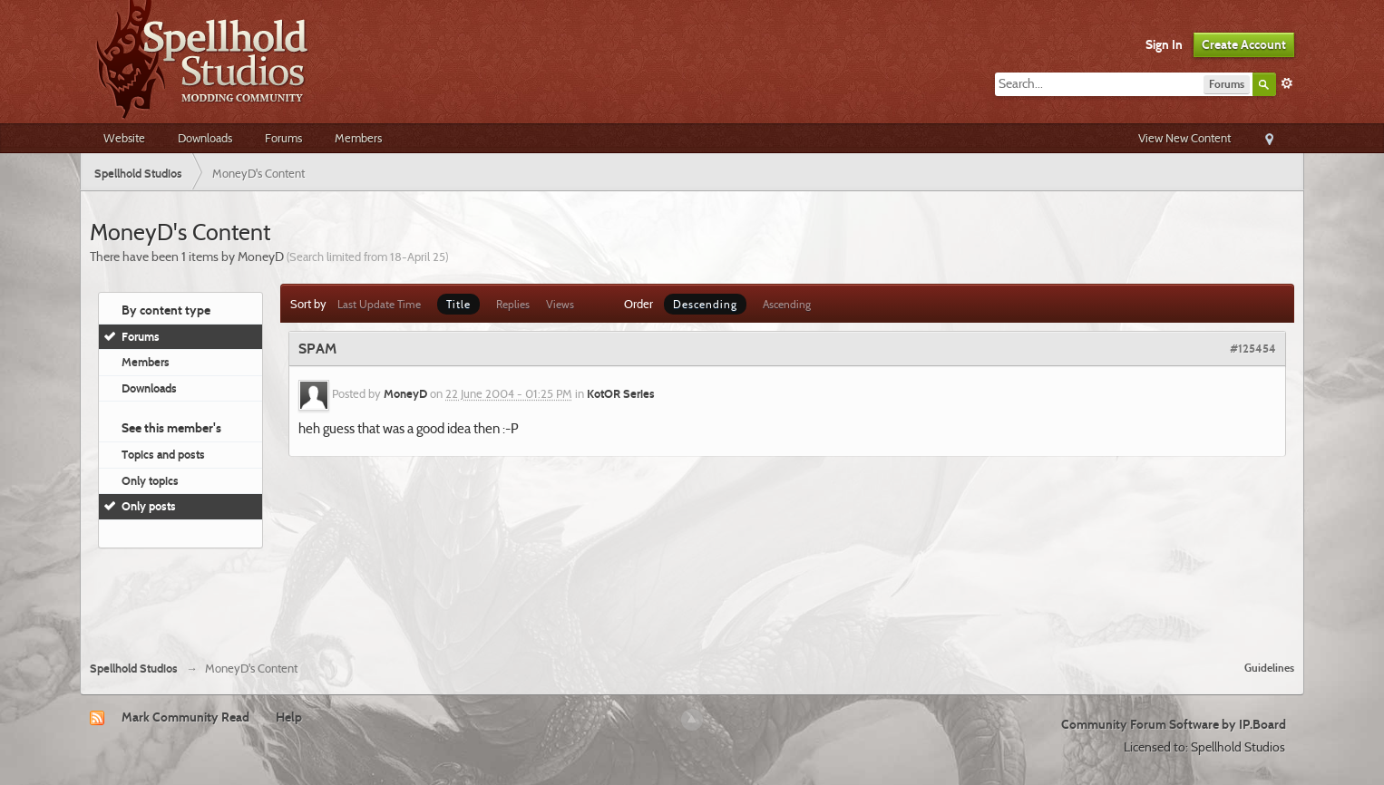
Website (124, 138)
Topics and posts (163, 454)
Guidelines (1269, 667)
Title (458, 304)
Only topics (150, 480)
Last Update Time (379, 304)
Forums (283, 138)
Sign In (1164, 44)
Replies (513, 304)
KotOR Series (621, 394)
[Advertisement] (692, 597)
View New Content (1184, 138)
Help (289, 717)
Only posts (149, 506)
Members (358, 138)
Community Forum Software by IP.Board (1173, 724)
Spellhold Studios (134, 668)
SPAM (317, 348)
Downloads (205, 138)
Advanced (1287, 83)
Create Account (1244, 44)
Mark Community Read (185, 717)
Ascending (787, 304)
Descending (705, 304)
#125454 (1253, 348)
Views (560, 304)
